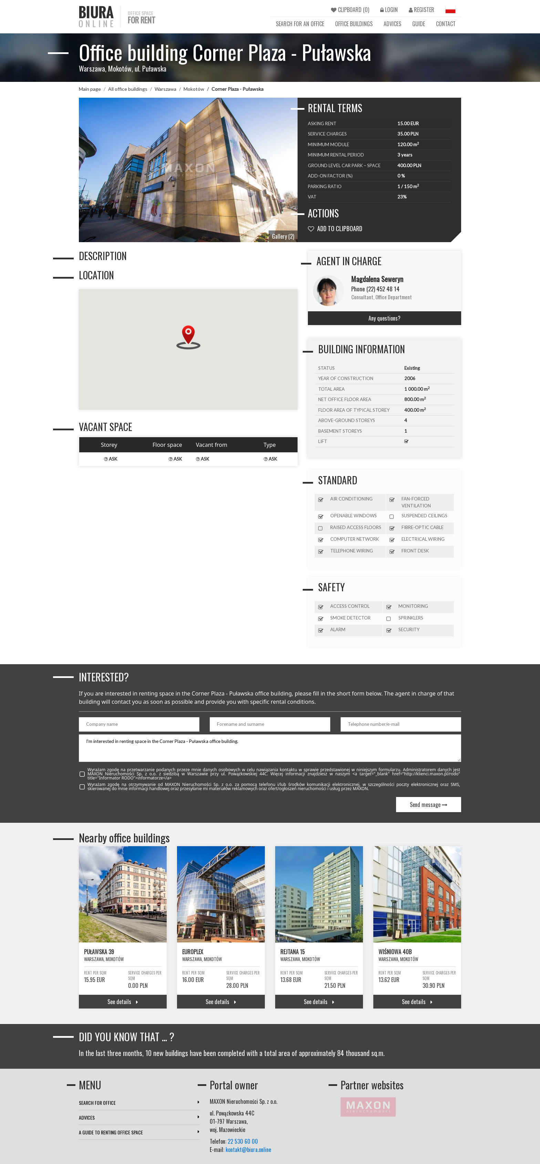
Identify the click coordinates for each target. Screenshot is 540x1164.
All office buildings (127, 89)
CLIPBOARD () (350, 10)
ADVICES (392, 24)
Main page (90, 89)
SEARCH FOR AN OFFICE (300, 24)
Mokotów (194, 89)
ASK (110, 459)
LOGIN (389, 10)
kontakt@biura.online (248, 1149)
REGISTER (421, 10)
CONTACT (446, 24)
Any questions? (384, 318)
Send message (428, 804)
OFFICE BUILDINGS (354, 24)
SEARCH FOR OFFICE (139, 1102)
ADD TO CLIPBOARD (335, 228)
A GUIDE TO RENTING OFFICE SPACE (139, 1132)
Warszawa (165, 89)
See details (122, 1002)
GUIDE (418, 24)
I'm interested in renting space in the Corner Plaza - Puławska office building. (270, 748)
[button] (188, 337)
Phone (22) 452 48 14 (375, 288)
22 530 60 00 (243, 1141)
